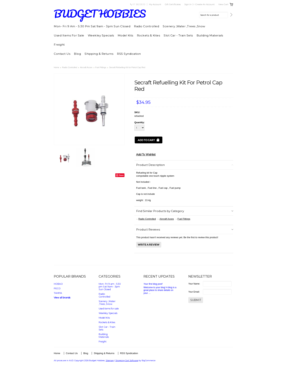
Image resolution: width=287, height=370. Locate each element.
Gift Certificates (173, 4)
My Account (155, 4)
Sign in (187, 4)
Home (56, 67)
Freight (59, 44)
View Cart (223, 4)
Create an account (205, 4)
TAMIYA (58, 293)
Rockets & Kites (148, 35)
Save (121, 175)
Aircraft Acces (86, 67)
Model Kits (125, 35)
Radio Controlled (146, 26)
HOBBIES (100, 13)
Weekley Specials (101, 35)
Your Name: (194, 283)
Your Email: (194, 292)
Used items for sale (69, 35)
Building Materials (210, 35)
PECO (57, 288)
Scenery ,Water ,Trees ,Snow (184, 26)
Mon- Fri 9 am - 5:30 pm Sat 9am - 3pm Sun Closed (92, 26)
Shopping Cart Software (126, 360)
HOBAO (58, 283)
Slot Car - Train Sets (178, 35)
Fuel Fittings (100, 67)
